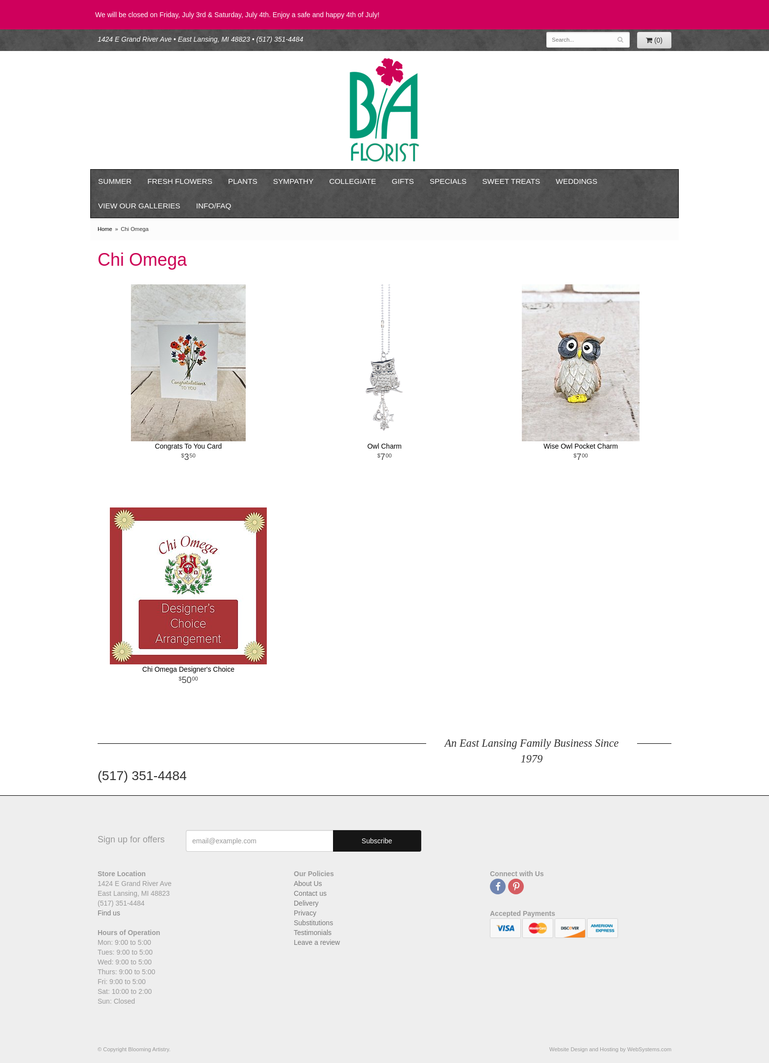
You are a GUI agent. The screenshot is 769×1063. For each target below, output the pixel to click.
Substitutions (313, 923)
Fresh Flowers (179, 181)
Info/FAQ (213, 206)
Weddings (576, 181)
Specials (448, 181)
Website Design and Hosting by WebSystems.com (610, 1049)
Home (105, 229)
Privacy (305, 913)
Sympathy (293, 181)
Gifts (403, 181)
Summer (114, 181)
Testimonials (313, 932)
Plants (242, 181)
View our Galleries (139, 206)
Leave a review (317, 942)
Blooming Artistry (384, 110)
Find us (109, 913)
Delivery (306, 903)
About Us (308, 883)
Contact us (310, 893)
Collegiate (352, 181)
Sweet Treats (511, 181)
